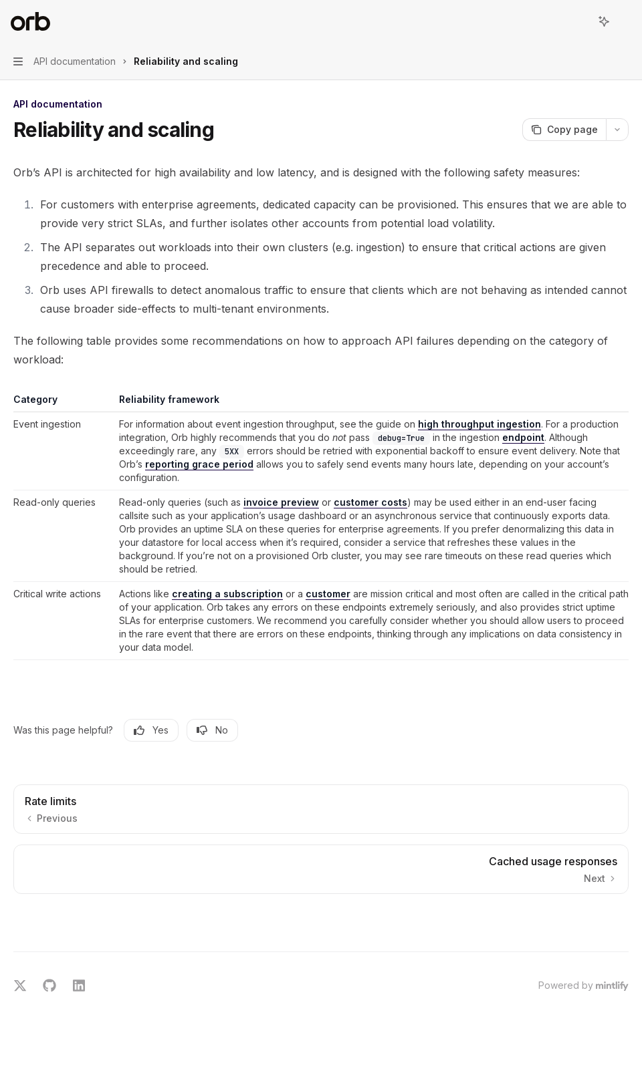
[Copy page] (564, 129)
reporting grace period (199, 464)
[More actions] (624, 21)
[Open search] (579, 21)
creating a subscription (227, 593)
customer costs (370, 502)
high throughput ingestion (479, 424)
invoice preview (281, 502)
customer (328, 593)
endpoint (523, 437)
